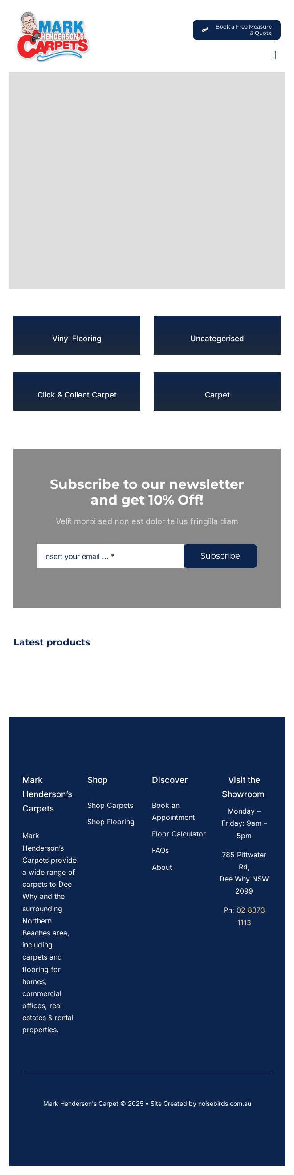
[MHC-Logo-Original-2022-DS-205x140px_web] (52, 12)
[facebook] (25, 1053)
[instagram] (40, 1053)
